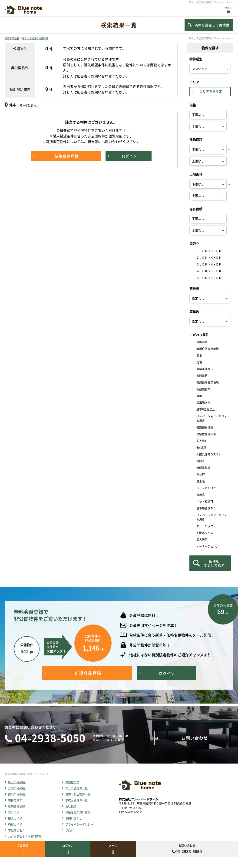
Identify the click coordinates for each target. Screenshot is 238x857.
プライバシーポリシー (79, 824)
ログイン (13, 812)
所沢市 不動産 (12, 38)
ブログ (69, 830)
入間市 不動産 (17, 788)
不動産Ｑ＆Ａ (16, 830)
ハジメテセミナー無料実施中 (26, 836)
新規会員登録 (16, 806)
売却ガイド (15, 824)
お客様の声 (72, 782)
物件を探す (15, 800)
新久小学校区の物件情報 (35, 38)
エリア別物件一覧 (76, 788)
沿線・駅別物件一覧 (77, 794)
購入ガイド (15, 818)
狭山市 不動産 (17, 794)
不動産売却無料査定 (77, 812)
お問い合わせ (73, 818)
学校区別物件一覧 (76, 800)
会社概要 (70, 806)
